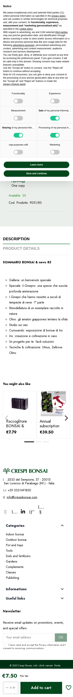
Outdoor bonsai (16, 539)
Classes (11, 572)
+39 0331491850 (19, 490)
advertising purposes (23, 45)
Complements (15, 567)
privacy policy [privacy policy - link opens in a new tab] (59, 16)
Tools (9, 550)
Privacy (43, 645)
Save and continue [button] (36, 173)
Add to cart (41, 688)
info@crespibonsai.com (22, 497)
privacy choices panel (14, 84)
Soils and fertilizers (18, 556)
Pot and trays (14, 545)
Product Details (21, 248)
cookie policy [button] (26, 29)
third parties (61, 32)
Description (16, 239)
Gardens (11, 561)
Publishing (12, 578)
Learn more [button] (36, 164)
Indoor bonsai (15, 534)
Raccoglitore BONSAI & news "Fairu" (16, 426)
